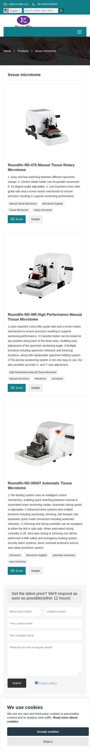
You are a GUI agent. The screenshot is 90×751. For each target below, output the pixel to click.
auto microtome (17, 561)
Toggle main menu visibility (79, 30)
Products (23, 51)
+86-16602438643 (47, 4)
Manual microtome (19, 378)
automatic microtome (64, 555)
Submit (17, 683)
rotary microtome (43, 210)
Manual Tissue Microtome (23, 203)
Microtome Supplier (52, 203)
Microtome (40, 378)
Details (35, 219)
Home (7, 51)
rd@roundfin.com (19, 4)
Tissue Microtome (18, 210)
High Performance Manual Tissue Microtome (32, 372)
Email (17, 219)
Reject (48, 741)
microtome (57, 378)
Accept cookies (48, 731)
